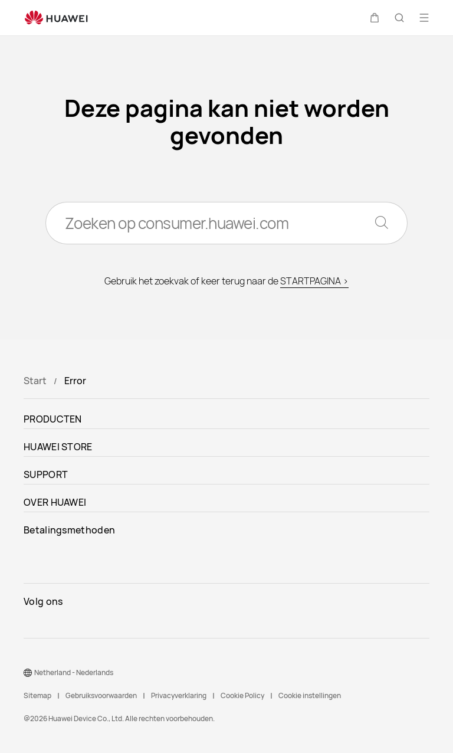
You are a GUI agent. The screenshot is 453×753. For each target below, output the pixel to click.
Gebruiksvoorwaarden (101, 695)
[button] (374, 18)
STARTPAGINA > (314, 280)
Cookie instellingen (309, 695)
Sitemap (37, 695)
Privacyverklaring (178, 695)
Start (35, 380)
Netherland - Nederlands (73, 672)
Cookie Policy (242, 695)
